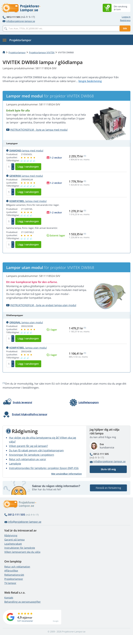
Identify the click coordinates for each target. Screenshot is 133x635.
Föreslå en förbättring (108, 487)
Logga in (126, 16)
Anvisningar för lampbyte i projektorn (31, 454)
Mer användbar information (66, 473)
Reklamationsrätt (14, 574)
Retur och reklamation (17, 566)
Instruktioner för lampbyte (19, 547)
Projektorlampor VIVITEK (42, 52)
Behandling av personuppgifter (22, 601)
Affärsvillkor (11, 570)
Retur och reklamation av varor (27, 459)
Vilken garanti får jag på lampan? (28, 446)
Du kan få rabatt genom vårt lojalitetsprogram (36, 450)
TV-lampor (10, 583)
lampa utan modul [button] (24, 322)
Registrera (125, 20)
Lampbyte (15, 463)
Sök (125, 28)
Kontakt (8, 597)
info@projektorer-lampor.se (19, 21)
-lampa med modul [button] (24, 150)
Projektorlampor (17, 52)
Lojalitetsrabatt (13, 543)
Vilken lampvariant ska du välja (22, 551)
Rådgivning (10, 535)
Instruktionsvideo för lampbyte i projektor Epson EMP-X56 (44, 468)
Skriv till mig (108, 469)
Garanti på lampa (14, 539)
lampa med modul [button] (24, 175)
